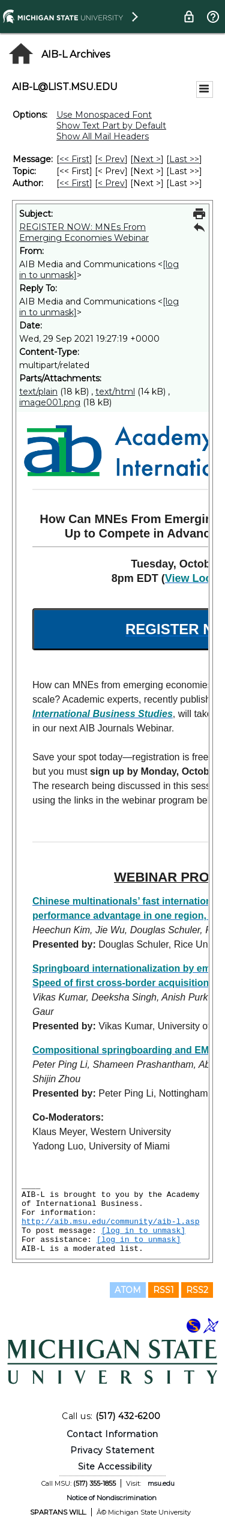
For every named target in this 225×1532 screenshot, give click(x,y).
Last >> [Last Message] (184, 159)
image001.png (49, 402)
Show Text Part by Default (111, 125)
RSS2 (197, 1290)
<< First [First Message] (74, 159)
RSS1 (163, 1290)
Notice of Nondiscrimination (112, 1498)
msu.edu (161, 1483)
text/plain (38, 391)
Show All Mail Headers (102, 136)
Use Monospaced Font (104, 114)
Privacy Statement (112, 1450)
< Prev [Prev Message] (111, 159)
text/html (115, 391)
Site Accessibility (115, 1466)
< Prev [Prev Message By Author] (111, 183)
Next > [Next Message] (147, 159)
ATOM (128, 1290)
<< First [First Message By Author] (74, 183)
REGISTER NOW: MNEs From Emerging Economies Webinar (84, 232)
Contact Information (112, 1434)
